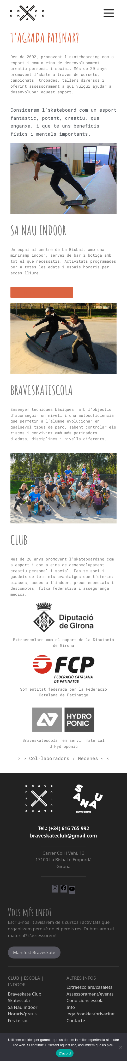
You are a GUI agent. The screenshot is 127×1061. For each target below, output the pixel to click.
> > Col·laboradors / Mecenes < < (64, 758)
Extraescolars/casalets (89, 987)
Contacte (75, 1020)
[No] (120, 1047)
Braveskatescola (41, 390)
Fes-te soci (18, 1020)
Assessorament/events (89, 994)
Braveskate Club (24, 994)
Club (19, 540)
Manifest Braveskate (34, 952)
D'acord (65, 1053)
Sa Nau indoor (38, 230)
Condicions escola (85, 1000)
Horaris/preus (22, 1014)
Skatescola (19, 1000)
